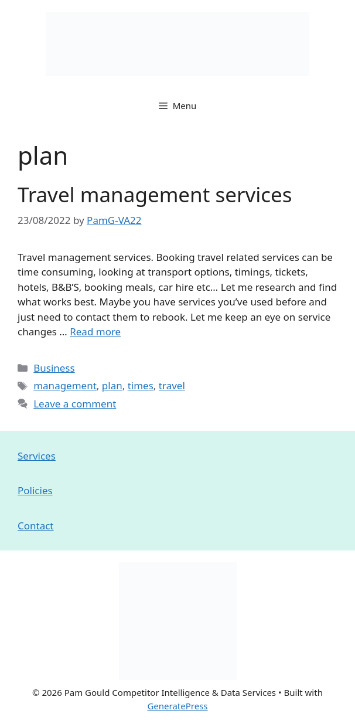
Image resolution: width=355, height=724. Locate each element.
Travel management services (155, 194)
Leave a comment (74, 403)
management (65, 385)
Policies (35, 490)
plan (112, 385)
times (140, 385)
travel (172, 385)
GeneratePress (177, 706)
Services (37, 456)
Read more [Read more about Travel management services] (95, 331)
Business (53, 368)
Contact (36, 525)
